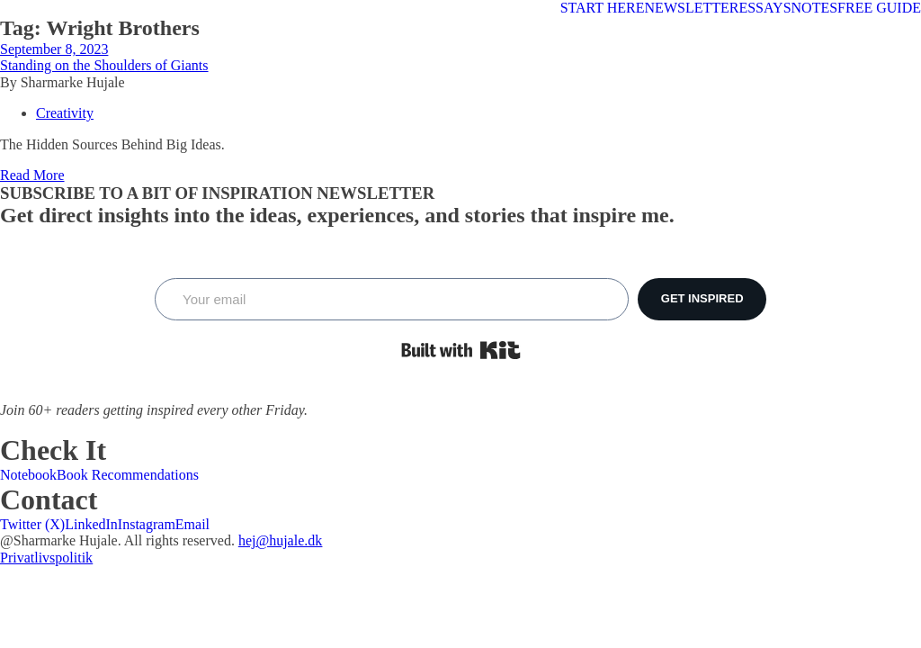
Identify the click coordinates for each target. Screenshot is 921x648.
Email (192, 524)
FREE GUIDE (879, 7)
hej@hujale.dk (280, 540)
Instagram (146, 524)
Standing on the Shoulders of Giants (104, 65)
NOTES (814, 7)
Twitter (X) (32, 524)
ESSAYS (764, 7)
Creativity (65, 113)
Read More (32, 175)
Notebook (28, 474)
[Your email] (392, 299)
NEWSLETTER (692, 7)
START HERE (602, 7)
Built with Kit (461, 350)
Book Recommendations (128, 474)
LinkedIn (91, 524)
